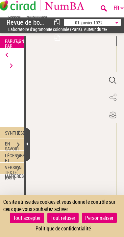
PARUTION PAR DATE (14, 42)
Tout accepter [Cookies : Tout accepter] (27, 218)
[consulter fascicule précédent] (57, 22)
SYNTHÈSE (14, 133)
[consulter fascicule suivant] (57, 37)
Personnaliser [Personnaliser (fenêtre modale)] (99, 218)
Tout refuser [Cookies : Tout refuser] (63, 218)
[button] (112, 80)
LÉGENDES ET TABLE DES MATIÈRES (14, 157)
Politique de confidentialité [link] (63, 228)
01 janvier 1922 (89, 22)
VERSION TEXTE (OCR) (14, 169)
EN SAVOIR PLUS (14, 145)
